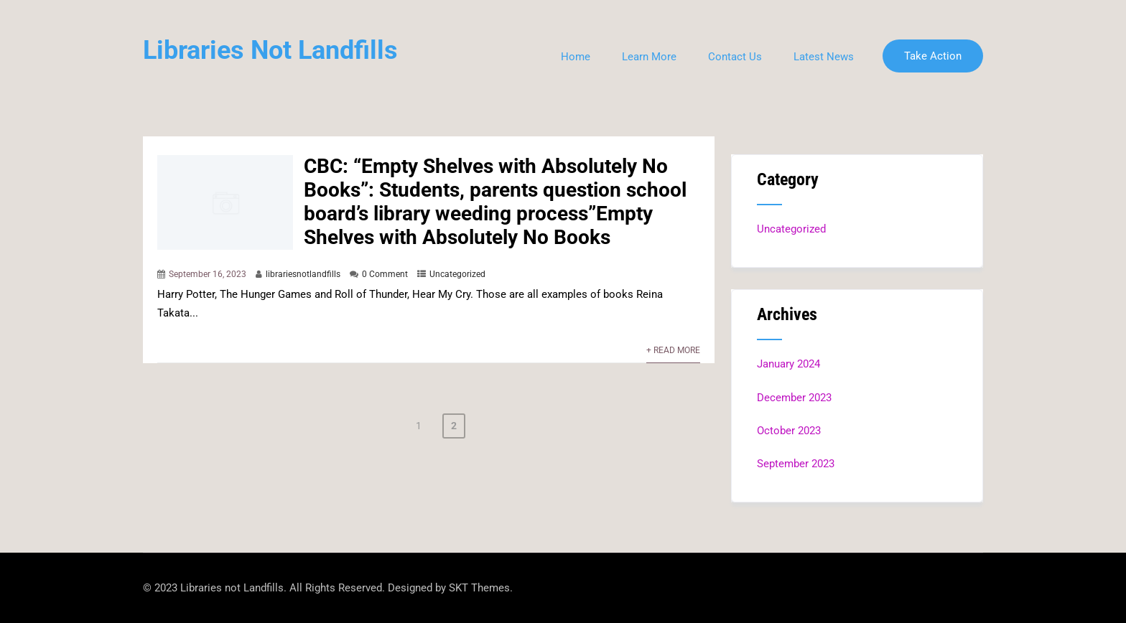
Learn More (649, 56)
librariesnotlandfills (303, 274)
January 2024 (788, 363)
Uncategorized (457, 274)
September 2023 (795, 463)
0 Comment (385, 274)
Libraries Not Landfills (270, 50)
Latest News (824, 56)
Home (575, 56)
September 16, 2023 (207, 274)
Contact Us (735, 56)
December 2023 (794, 397)
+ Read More (673, 350)
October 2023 (789, 430)
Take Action (933, 56)
